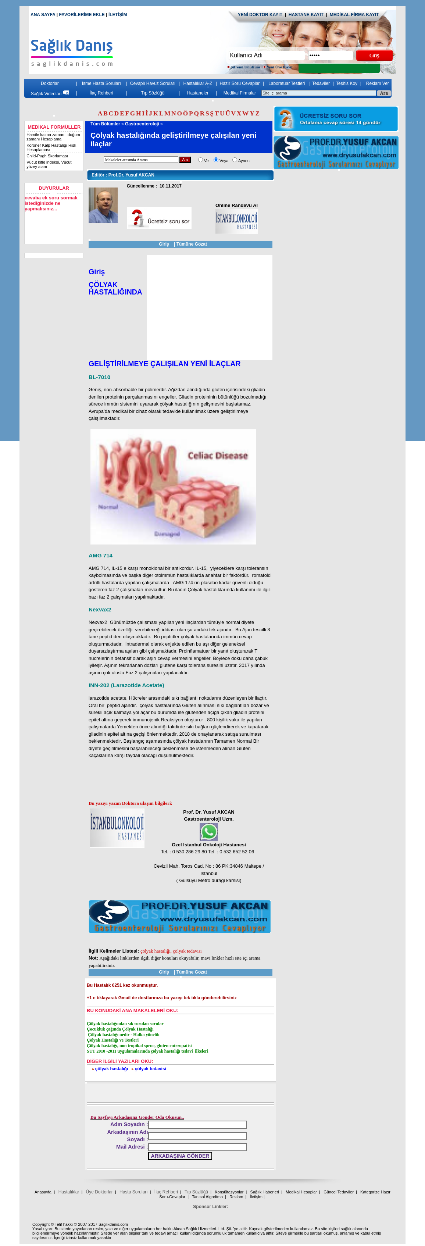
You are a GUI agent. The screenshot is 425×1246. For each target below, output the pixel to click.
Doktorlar (50, 83)
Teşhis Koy (346, 83)
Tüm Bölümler (105, 123)
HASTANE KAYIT (307, 14)
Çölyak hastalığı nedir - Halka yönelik (123, 1034)
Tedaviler (321, 83)
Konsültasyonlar (229, 1192)
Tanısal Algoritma (207, 1197)
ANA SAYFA (43, 14)
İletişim (256, 1197)
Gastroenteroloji (142, 123)
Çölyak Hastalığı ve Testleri (113, 1040)
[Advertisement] (209, 307)
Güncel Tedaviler (339, 1192)
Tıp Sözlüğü (152, 93)
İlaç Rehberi (101, 93)
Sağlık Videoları (50, 93)
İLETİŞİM (117, 14)
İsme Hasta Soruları (101, 83)
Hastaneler (197, 93)
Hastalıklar (68, 1192)
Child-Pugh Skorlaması (47, 156)
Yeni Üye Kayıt (280, 67)
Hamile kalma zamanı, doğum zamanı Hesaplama (53, 136)
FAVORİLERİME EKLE (82, 14)
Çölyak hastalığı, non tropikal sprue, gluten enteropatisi (139, 1045)
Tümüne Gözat (191, 244)
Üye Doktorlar (99, 1192)
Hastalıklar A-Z (198, 83)
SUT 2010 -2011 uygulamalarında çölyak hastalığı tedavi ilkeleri (147, 1051)
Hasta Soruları (133, 1192)
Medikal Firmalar (240, 93)
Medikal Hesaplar (301, 1192)
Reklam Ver (377, 83)
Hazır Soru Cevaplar (240, 83)
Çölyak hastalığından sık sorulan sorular (125, 1023)
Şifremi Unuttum (245, 67)
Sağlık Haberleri (264, 1192)
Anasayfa (43, 1192)
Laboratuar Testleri (286, 83)
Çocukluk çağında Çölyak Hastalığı (120, 1029)
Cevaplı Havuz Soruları (152, 83)
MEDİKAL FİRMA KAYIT (354, 14)
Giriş (163, 244)
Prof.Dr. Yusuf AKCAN (121, 175)
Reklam (236, 1197)
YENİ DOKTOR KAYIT (260, 14)
